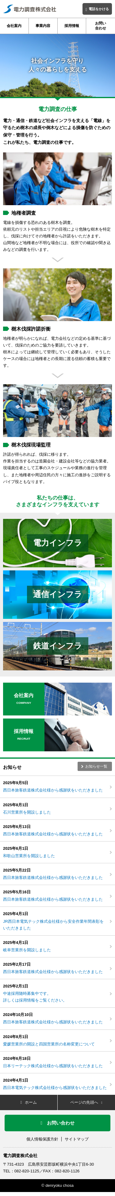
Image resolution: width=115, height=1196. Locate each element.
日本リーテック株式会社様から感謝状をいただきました (53, 1066)
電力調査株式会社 (20, 1155)
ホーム (28, 1102)
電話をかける (97, 9)
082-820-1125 (26, 1171)
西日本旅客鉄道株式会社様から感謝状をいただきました (53, 790)
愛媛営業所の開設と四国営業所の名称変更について (49, 1044)
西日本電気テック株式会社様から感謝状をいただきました (55, 1087)
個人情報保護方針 (42, 1139)
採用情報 (71, 26)
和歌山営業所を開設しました (29, 855)
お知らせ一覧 (96, 766)
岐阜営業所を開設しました (27, 950)
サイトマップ (77, 1139)
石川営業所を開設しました (27, 812)
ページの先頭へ (86, 1102)
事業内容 (43, 26)
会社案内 (14, 26)
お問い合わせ (100, 25)
